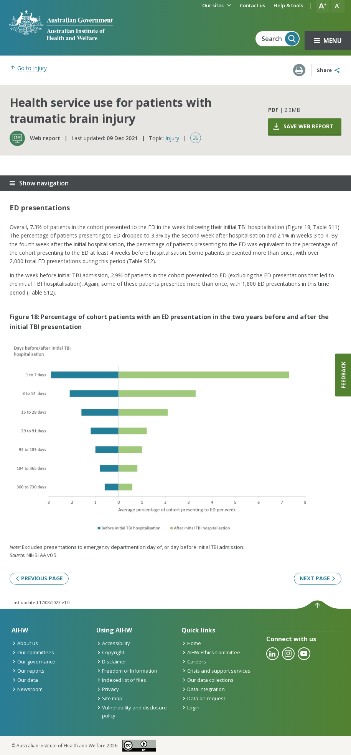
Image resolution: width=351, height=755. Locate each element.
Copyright (110, 652)
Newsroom (27, 689)
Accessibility (113, 643)
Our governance (33, 661)
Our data (25, 679)
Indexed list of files (121, 679)
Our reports (28, 670)
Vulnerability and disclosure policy (131, 711)
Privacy (107, 689)
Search (280, 39)
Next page (318, 578)
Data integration (203, 689)
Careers (193, 661)
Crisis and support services (215, 670)
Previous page (39, 578)
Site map (109, 698)
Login (190, 707)
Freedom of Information (126, 670)
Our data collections (207, 679)
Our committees (33, 652)
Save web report (302, 126)
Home (191, 643)
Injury (172, 138)
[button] (323, 6)
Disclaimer (111, 661)
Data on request (203, 698)
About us (25, 643)
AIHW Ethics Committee (210, 652)
